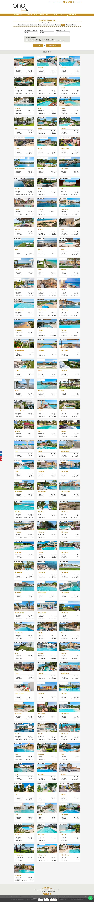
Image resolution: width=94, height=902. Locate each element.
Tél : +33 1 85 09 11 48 (47, 888)
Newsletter (77, 2)
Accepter (40, 900)
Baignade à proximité (31, 40)
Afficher (38, 45)
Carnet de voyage (58, 15)
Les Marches (33, 24)
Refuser (46, 900)
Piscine (41, 40)
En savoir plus (53, 900)
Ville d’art (53, 39)
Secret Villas (73, 15)
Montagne (38, 39)
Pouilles (51, 24)
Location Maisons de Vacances (37, 15)
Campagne (46, 39)
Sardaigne (57, 24)
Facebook (66, 2)
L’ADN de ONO (18, 15)
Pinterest (69, 2)
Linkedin (64, 2)
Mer (27, 39)
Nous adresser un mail (55, 2)
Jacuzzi (56, 40)
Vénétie (74, 24)
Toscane (68, 24)
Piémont (46, 24)
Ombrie (40, 24)
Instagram (71, 2)
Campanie (20, 24)
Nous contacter (53, 45)
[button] (90, 898)
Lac (32, 39)
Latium (27, 24)
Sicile (63, 24)
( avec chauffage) (48, 40)
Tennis (62, 40)
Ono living (28, 8)
